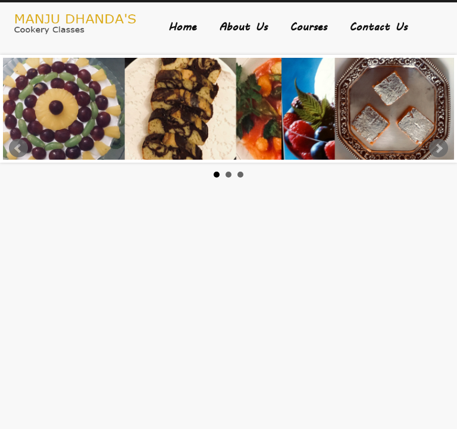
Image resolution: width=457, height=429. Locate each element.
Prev (18, 148)
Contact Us (378, 26)
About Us (243, 26)
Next (438, 148)
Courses (308, 26)
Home (182, 26)
